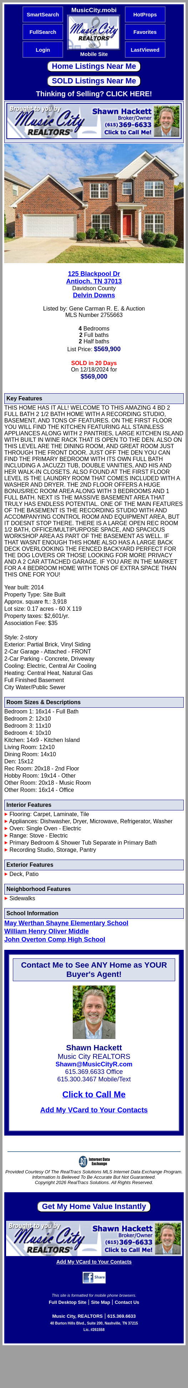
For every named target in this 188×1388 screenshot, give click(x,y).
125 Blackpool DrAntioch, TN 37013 (94, 277)
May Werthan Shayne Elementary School (66, 923)
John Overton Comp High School (54, 939)
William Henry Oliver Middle (46, 931)
